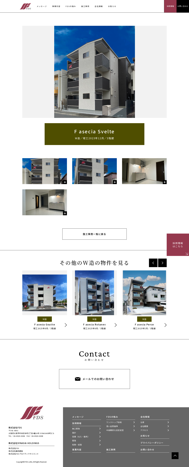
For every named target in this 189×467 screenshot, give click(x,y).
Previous (153, 263)
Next (162, 263)
